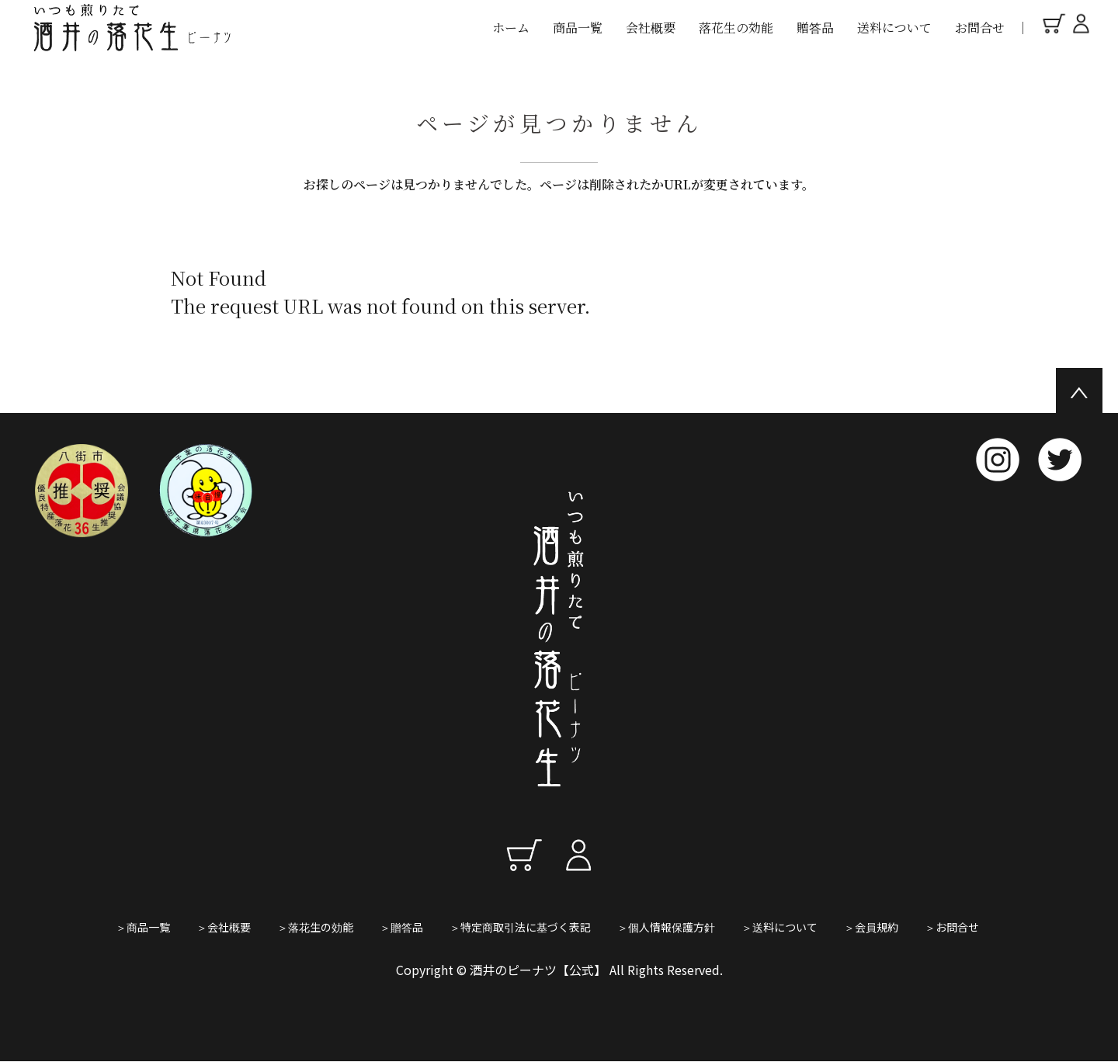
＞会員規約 (871, 927)
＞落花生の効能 (315, 927)
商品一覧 (577, 27)
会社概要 (650, 27)
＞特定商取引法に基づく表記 (520, 927)
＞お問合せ (952, 927)
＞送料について (779, 927)
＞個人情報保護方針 (666, 927)
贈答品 (815, 27)
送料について (894, 27)
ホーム (510, 27)
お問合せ (980, 27)
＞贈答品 (401, 927)
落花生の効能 (736, 27)
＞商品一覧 (143, 927)
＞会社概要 (223, 927)
